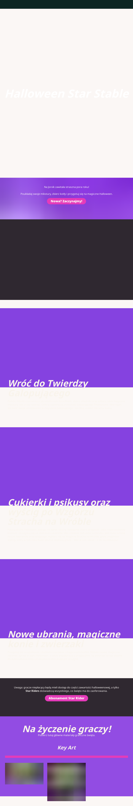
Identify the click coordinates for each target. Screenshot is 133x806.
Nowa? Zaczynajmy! (66, 201)
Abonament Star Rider (66, 698)
